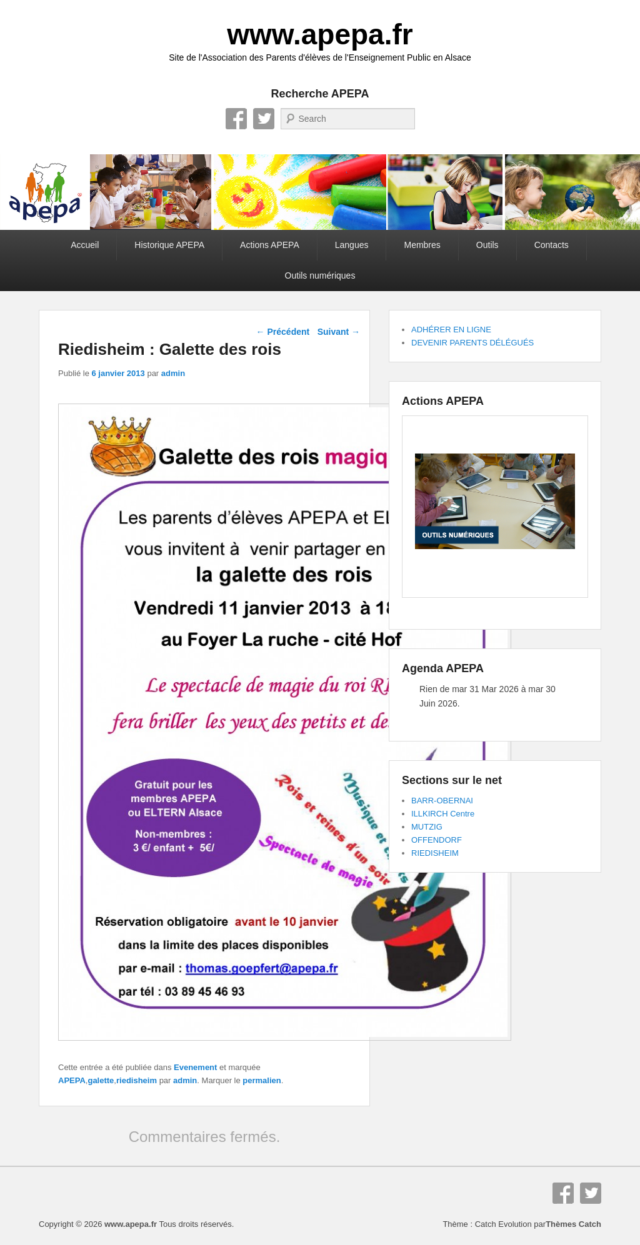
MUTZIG (426, 826)
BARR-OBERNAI (442, 800)
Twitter (263, 118)
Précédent (283, 332)
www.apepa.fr (319, 34)
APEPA (72, 1080)
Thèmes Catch (573, 1224)
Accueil (85, 245)
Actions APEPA (269, 245)
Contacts (551, 245)
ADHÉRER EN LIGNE (451, 329)
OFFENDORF (436, 840)
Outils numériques (320, 275)
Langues (352, 245)
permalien (261, 1080)
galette (101, 1080)
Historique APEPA (169, 245)
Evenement (195, 1067)
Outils (487, 245)
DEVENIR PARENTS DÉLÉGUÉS (472, 342)
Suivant (339, 332)
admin (173, 373)
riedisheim (136, 1080)
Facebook (236, 118)
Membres (422, 245)
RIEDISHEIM (435, 853)
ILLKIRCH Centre (442, 813)
